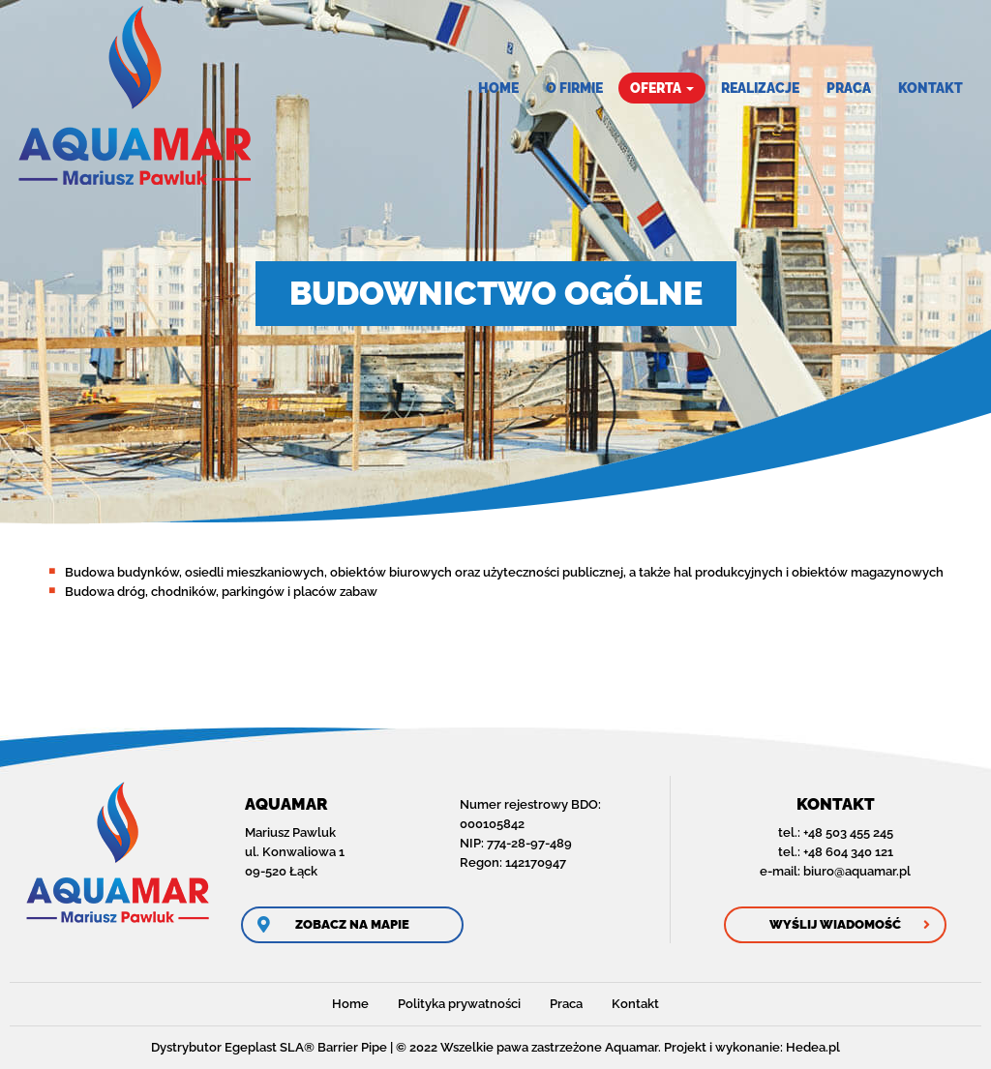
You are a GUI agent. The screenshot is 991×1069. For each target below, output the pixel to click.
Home (498, 88)
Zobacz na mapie (352, 924)
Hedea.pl (813, 1047)
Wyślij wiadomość (835, 924)
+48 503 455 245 (848, 832)
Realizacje (760, 88)
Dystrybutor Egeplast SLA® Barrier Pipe (269, 1047)
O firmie (574, 88)
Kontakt (930, 88)
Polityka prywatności (459, 1003)
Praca (848, 88)
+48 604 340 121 (848, 852)
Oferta (662, 88)
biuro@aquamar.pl (857, 871)
